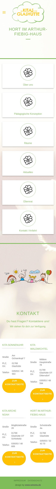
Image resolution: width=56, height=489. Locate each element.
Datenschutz (35, 481)
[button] (4, 12)
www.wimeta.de (33, 485)
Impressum (20, 481)
